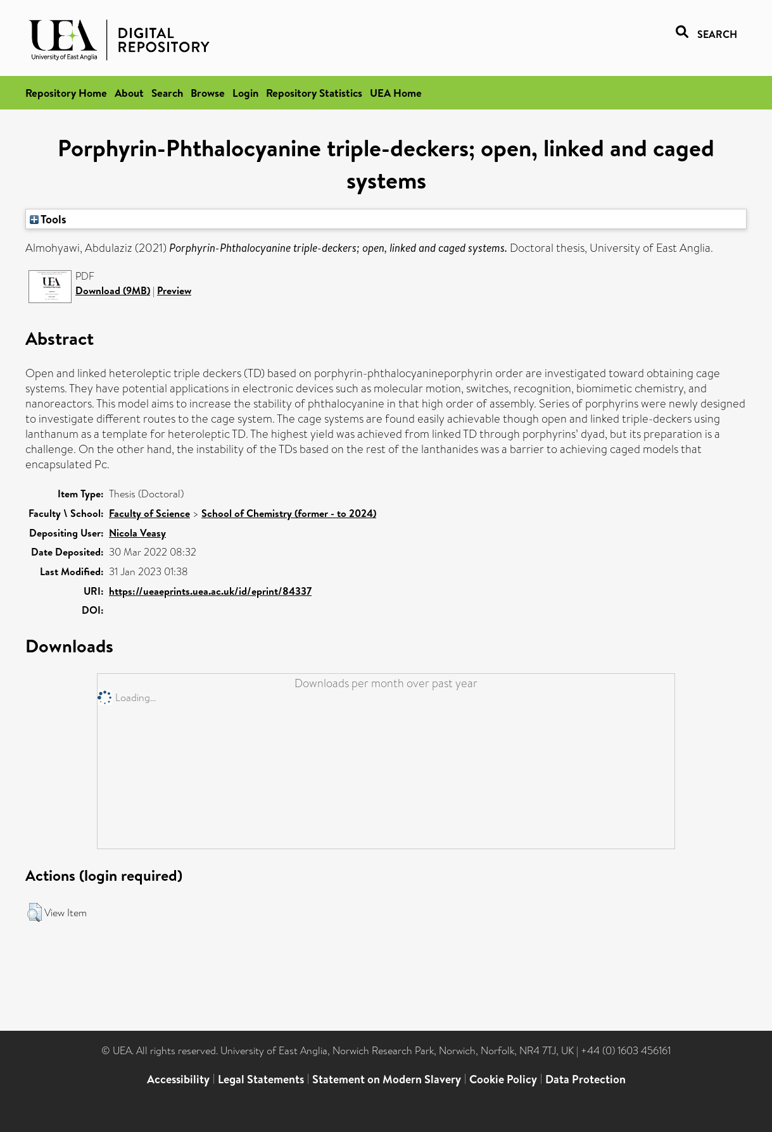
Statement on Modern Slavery (386, 1079)
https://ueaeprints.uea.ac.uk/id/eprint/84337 (210, 591)
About (129, 92)
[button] (34, 912)
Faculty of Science (149, 513)
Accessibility (178, 1079)
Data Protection (585, 1079)
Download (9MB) (112, 290)
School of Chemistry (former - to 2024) (288, 513)
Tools (48, 219)
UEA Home (396, 92)
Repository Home (66, 92)
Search (167, 92)
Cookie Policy (503, 1079)
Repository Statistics (314, 92)
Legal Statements (261, 1079)
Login (245, 92)
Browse (208, 92)
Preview (174, 290)
